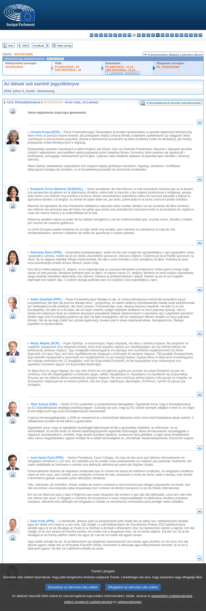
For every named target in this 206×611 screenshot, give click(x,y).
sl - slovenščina (191, 35)
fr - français (129, 35)
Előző (25, 45)
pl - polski (172, 35)
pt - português (177, 35)
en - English (125, 35)
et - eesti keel (115, 35)
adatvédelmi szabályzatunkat (171, 602)
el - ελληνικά (120, 35)
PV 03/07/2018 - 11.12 (119, 66)
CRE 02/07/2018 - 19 (68, 69)
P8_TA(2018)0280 (168, 66)
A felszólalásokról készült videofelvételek (173, 102)
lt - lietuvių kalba (153, 35)
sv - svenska (200, 35)
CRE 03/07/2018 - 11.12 (120, 69)
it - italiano (143, 35)
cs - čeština (101, 35)
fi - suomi (196, 35)
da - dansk (106, 35)
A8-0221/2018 (14, 66)
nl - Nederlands (167, 35)
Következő (38, 45)
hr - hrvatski (139, 35)
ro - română (181, 35)
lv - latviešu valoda (148, 35)
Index (10, 45)
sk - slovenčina (186, 35)
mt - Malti (162, 35)
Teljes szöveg (64, 45)
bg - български (91, 35)
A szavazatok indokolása (122, 72)
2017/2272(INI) (23, 54)
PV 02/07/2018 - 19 (67, 66)
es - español (96, 35)
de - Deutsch (110, 35)
